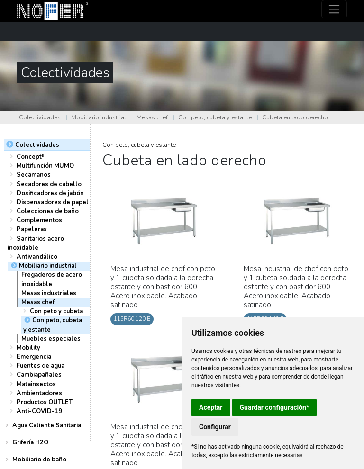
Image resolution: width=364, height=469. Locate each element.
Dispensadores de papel (53, 202)
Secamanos (34, 175)
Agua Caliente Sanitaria (46, 425)
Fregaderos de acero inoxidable (51, 279)
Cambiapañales (39, 374)
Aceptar (211, 407)
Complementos (39, 220)
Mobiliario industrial (98, 117)
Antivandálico (37, 257)
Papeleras (32, 229)
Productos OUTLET (45, 402)
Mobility (28, 347)
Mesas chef (152, 117)
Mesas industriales (48, 293)
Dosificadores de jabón (50, 193)
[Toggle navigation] (334, 9)
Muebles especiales (51, 338)
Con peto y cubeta (56, 311)
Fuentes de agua (40, 365)
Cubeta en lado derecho (295, 117)
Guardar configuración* (274, 407)
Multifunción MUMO (45, 166)
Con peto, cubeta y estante (215, 117)
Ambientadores (39, 393)
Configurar (215, 427)
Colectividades (40, 117)
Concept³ (30, 157)
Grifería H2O (30, 442)
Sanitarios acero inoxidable (36, 243)
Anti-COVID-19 (39, 411)
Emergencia (34, 356)
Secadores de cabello (49, 184)
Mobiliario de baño (39, 459)
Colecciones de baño (48, 211)
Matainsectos (36, 384)
